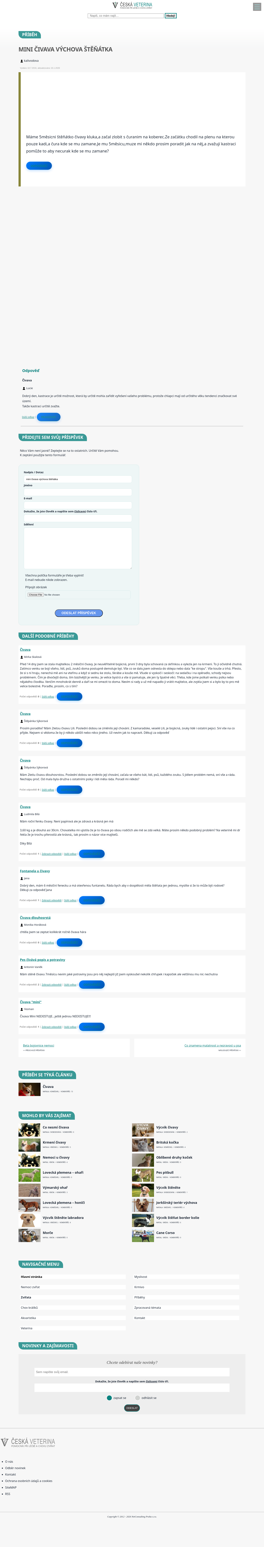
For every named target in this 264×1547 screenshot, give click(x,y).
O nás (9, 1462)
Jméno (28, 485)
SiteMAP (10, 1487)
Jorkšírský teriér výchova (176, 1203)
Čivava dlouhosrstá (35, 917)
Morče (48, 1233)
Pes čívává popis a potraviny (42, 959)
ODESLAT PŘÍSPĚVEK (79, 613)
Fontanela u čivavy (35, 871)
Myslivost (140, 1277)
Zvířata (26, 1297)
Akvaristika (28, 1318)
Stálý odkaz (28, 416)
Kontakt (139, 1318)
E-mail (28, 498)
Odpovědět (39, 165)
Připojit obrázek (36, 587)
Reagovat (48, 416)
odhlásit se (148, 1398)
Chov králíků (29, 1308)
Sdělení (29, 524)
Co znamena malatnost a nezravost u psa (213, 1045)
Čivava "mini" (31, 1002)
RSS (7, 1494)
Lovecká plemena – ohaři (63, 1172)
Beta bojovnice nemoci (38, 1045)
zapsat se (119, 1398)
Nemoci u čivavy (56, 1157)
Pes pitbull (164, 1172)
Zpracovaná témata (147, 1308)
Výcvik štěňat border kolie (177, 1218)
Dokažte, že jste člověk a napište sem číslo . (60, 511)
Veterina (26, 1328)
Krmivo (139, 1287)
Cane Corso (165, 1233)
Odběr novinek (15, 1468)
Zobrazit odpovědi (52, 853)
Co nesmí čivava (56, 1127)
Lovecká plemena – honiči (64, 1203)
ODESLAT (132, 1408)
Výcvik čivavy (167, 1127)
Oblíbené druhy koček (174, 1157)
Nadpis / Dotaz (33, 472)
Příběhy (139, 1297)
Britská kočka (167, 1142)
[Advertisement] (131, 98)
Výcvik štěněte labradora (63, 1218)
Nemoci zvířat (30, 1287)
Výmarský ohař (55, 1187)
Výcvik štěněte (168, 1187)
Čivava (25, 649)
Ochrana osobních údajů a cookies (28, 1481)
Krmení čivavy (54, 1142)
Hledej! (170, 15)
